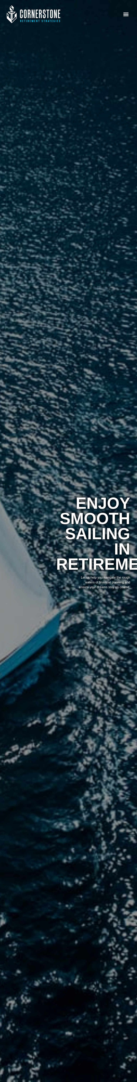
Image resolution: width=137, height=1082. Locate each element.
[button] (126, 14)
